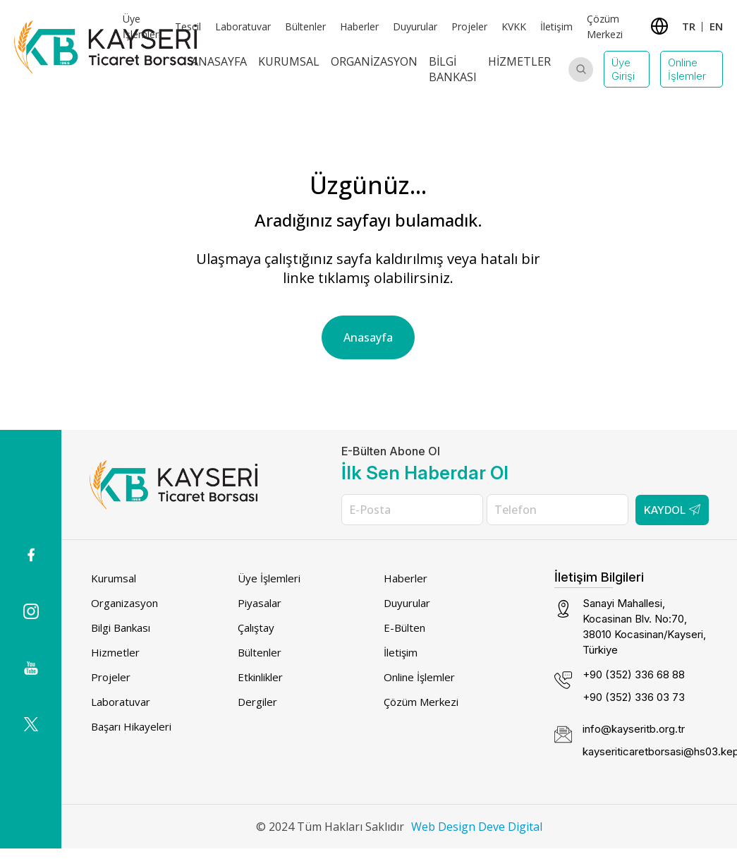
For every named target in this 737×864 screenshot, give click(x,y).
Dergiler (257, 702)
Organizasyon (374, 61)
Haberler (359, 26)
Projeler (469, 26)
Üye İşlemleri (269, 578)
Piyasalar (259, 603)
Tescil (188, 26)
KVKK (513, 26)
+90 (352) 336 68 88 (634, 674)
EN (716, 26)
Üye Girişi (623, 69)
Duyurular (415, 26)
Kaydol (672, 510)
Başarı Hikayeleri (131, 726)
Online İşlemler (687, 69)
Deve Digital (510, 826)
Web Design (443, 826)
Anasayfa (219, 61)
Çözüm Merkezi (421, 702)
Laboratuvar (243, 26)
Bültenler (305, 26)
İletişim (556, 26)
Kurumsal (288, 61)
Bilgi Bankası (453, 69)
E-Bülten (404, 627)
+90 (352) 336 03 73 (634, 697)
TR (688, 26)
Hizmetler (519, 61)
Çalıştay (256, 627)
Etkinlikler (260, 677)
